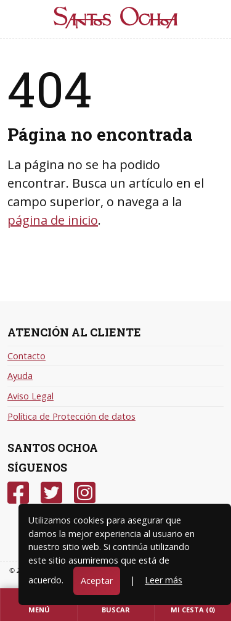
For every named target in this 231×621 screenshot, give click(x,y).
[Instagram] (84, 493)
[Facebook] (18, 493)
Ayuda (20, 375)
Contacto (26, 356)
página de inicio (52, 220)
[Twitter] (51, 493)
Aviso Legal (30, 396)
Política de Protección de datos (71, 416)
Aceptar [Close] (97, 580)
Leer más (163, 580)
